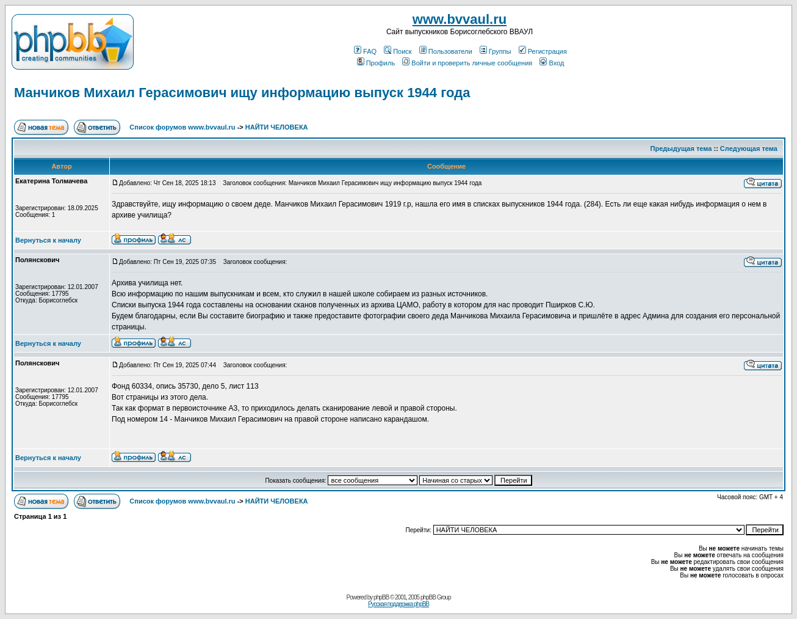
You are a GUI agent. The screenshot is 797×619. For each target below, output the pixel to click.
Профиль (376, 63)
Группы (495, 51)
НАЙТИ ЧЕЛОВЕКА (276, 127)
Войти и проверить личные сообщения (467, 63)
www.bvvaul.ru (460, 19)
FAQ (365, 51)
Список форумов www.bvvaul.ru (182, 127)
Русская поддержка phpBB (398, 604)
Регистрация (543, 51)
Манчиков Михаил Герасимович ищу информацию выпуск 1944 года (242, 92)
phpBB (381, 597)
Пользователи (445, 51)
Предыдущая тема (681, 148)
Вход (551, 63)
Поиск (397, 51)
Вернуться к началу (48, 240)
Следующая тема (748, 148)
